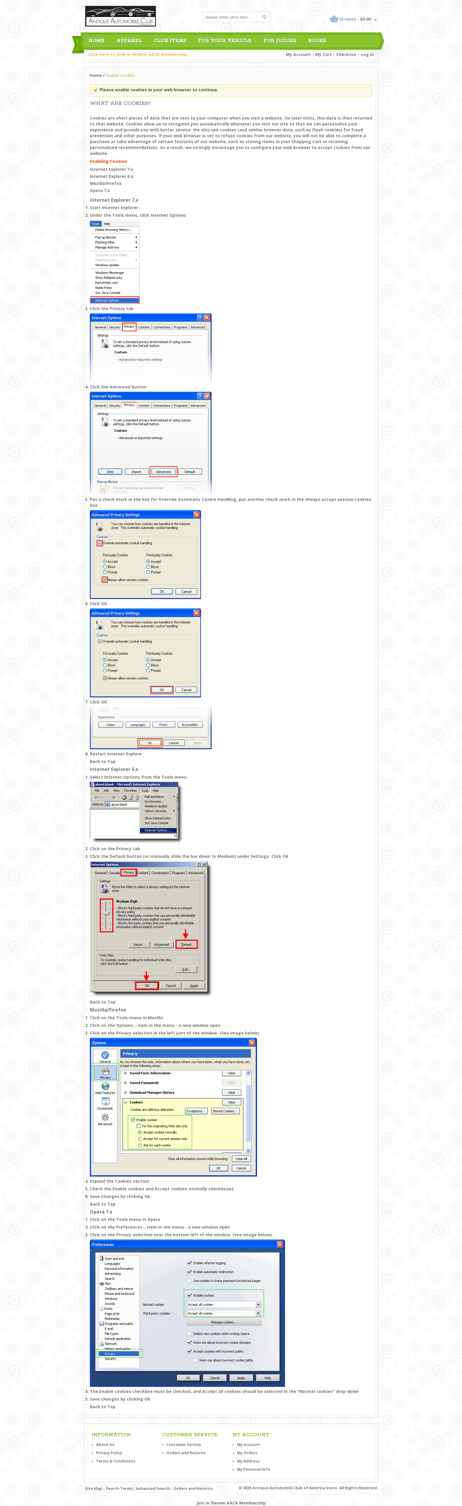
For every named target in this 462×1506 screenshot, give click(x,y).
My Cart (323, 54)
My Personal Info (253, 1469)
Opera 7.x (100, 190)
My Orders (247, 1452)
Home (96, 75)
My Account (298, 54)
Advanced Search (153, 1488)
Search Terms (119, 1488)
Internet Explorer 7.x (111, 169)
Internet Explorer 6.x (111, 176)
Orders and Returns (186, 1452)
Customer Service (183, 1444)
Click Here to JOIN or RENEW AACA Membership (137, 54)
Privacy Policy (109, 1452)
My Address (248, 1461)
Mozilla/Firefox (105, 183)
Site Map (93, 1488)
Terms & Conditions (115, 1461)
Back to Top (103, 761)
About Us (105, 1444)
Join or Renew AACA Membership (231, 1503)
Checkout (346, 54)
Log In (367, 54)
